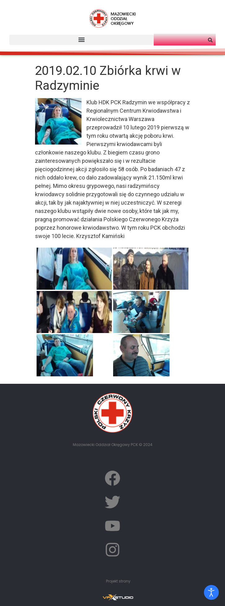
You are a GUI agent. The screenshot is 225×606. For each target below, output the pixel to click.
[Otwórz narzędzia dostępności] (211, 592)
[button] (81, 40)
